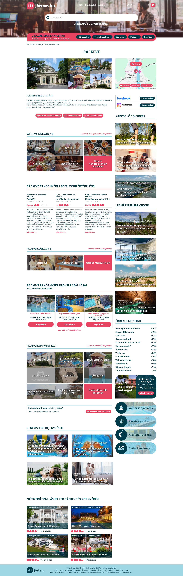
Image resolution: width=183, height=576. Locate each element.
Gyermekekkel (33, 442)
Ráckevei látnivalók (94, 115)
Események (121, 363)
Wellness (120, 37)
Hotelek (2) (41, 262)
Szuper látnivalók (122, 184)
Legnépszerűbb (146, 222)
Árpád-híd (98, 375)
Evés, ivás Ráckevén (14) (40, 133)
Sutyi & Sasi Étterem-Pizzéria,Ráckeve (96, 195)
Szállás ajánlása (60, 570)
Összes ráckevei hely (98, 262)
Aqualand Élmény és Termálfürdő (69, 360)
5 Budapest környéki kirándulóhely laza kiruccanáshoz (136, 283)
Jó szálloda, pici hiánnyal (67, 199)
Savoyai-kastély (41, 375)
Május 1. (134, 37)
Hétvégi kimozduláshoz (53, 441)
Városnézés (121, 185)
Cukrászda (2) (40, 163)
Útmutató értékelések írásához (92, 572)
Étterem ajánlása (74, 570)
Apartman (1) (69, 262)
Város (127, 570)
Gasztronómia (122, 356)
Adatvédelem (60, 572)
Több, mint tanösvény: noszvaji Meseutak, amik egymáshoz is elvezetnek (91, 451)
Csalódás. (31, 199)
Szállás (110, 570)
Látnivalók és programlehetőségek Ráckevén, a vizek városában (136, 192)
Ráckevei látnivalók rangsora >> (99, 346)
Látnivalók (119, 570)
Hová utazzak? (58, 474)
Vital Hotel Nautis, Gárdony (44, 554)
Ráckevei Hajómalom (41, 391)
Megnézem (41, 324)
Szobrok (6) (69, 375)
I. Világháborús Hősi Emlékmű (69, 391)
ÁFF (51, 572)
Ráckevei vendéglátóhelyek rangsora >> (96, 134)
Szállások (48, 474)
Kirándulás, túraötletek (93, 444)
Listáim (101, 5)
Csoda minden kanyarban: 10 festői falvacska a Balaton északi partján (135, 228)
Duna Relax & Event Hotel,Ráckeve (37, 195)
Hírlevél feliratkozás (113, 572)
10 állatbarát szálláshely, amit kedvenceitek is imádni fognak (45, 480)
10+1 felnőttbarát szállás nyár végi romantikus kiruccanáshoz (91, 480)
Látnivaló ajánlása (90, 570)
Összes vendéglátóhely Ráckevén (98, 163)
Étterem (102, 570)
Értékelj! (81, 24)
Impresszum (128, 572)
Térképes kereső (100, 24)
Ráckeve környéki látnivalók (98, 411)
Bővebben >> (32, 232)
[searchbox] (91, 17)
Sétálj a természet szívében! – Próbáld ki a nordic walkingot (134, 141)
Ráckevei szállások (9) (39, 248)
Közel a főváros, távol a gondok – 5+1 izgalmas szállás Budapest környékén (135, 165)
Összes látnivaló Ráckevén (98, 391)
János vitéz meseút (98, 359)
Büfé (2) (98, 147)
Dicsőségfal (90, 5)
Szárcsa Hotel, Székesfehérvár (89, 554)
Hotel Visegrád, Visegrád (86, 526)
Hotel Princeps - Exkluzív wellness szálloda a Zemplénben (135, 256)
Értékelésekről (72, 572)
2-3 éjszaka (84, 37)
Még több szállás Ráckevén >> (69, 330)
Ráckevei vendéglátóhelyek (50, 115)
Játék (80, 5)
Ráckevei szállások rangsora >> (100, 249)
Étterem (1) (41, 147)
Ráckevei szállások (73, 115)
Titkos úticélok (123, 360)
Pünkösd (148, 37)
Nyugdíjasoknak (102, 37)
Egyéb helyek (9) (69, 163)
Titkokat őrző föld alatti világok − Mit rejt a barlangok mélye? (136, 309)
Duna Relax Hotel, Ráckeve (43, 526)
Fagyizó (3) (69, 147)
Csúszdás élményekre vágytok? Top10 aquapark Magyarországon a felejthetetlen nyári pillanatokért (47, 450)
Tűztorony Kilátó (40, 359)
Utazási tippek (33, 475)
